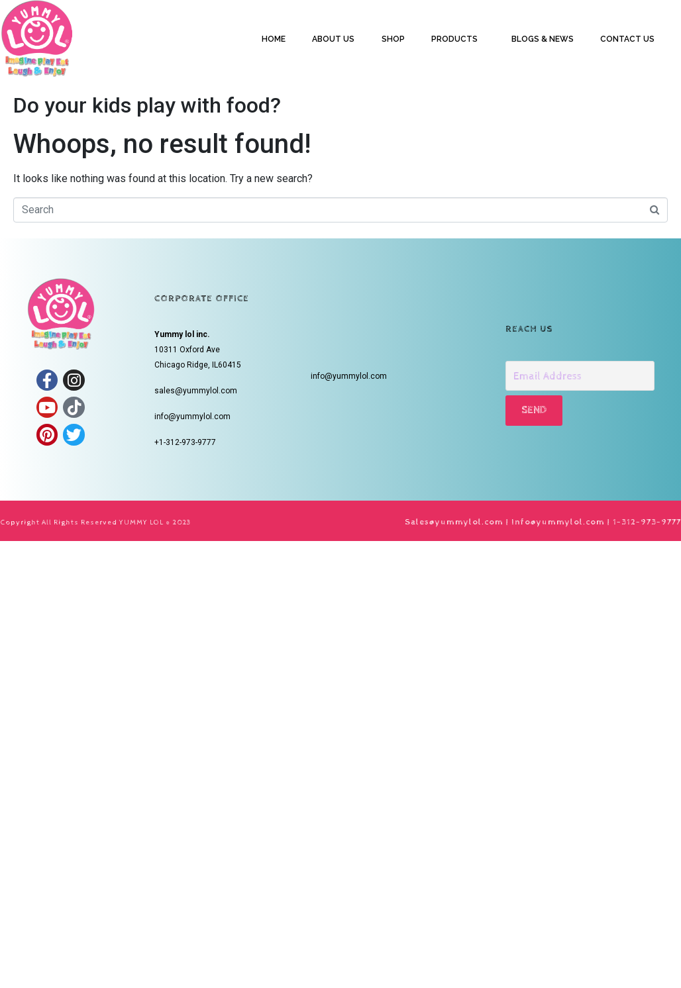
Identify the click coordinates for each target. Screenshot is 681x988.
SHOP (393, 39)
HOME (274, 39)
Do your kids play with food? (147, 105)
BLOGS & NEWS (542, 39)
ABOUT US (333, 39)
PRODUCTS (454, 39)
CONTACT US (627, 39)
